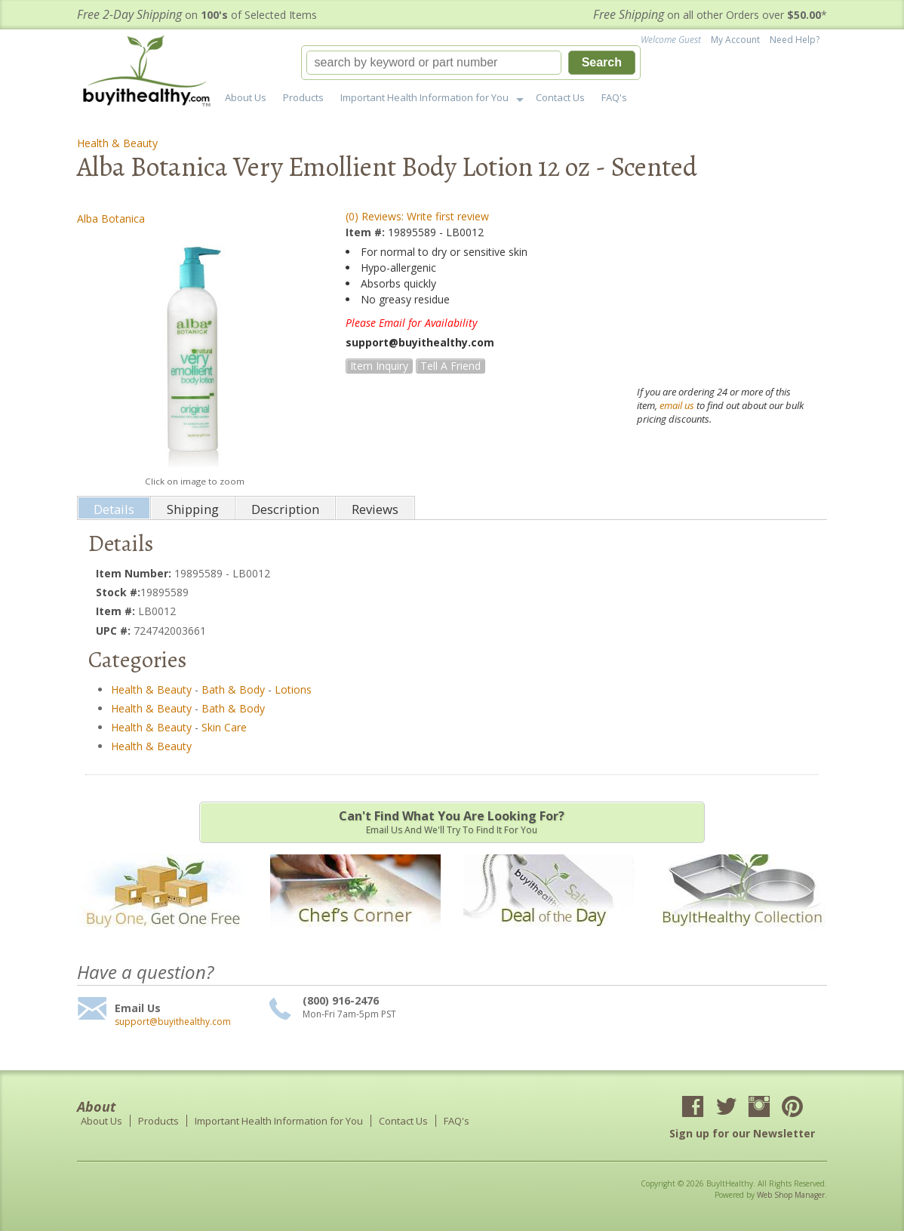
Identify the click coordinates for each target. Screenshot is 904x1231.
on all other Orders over (710, 15)
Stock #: (118, 592)
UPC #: (115, 630)
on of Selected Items (197, 15)
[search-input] (434, 62)
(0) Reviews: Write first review (417, 216)
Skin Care (224, 727)
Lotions (293, 689)
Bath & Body (233, 689)
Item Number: (135, 573)
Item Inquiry (379, 366)
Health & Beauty (117, 143)
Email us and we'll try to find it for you (452, 822)
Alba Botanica (111, 218)
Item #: (367, 232)
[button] (471, 62)
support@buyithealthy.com (173, 1022)
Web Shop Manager (791, 1194)
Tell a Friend (450, 366)
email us (677, 405)
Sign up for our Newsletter (742, 1133)
